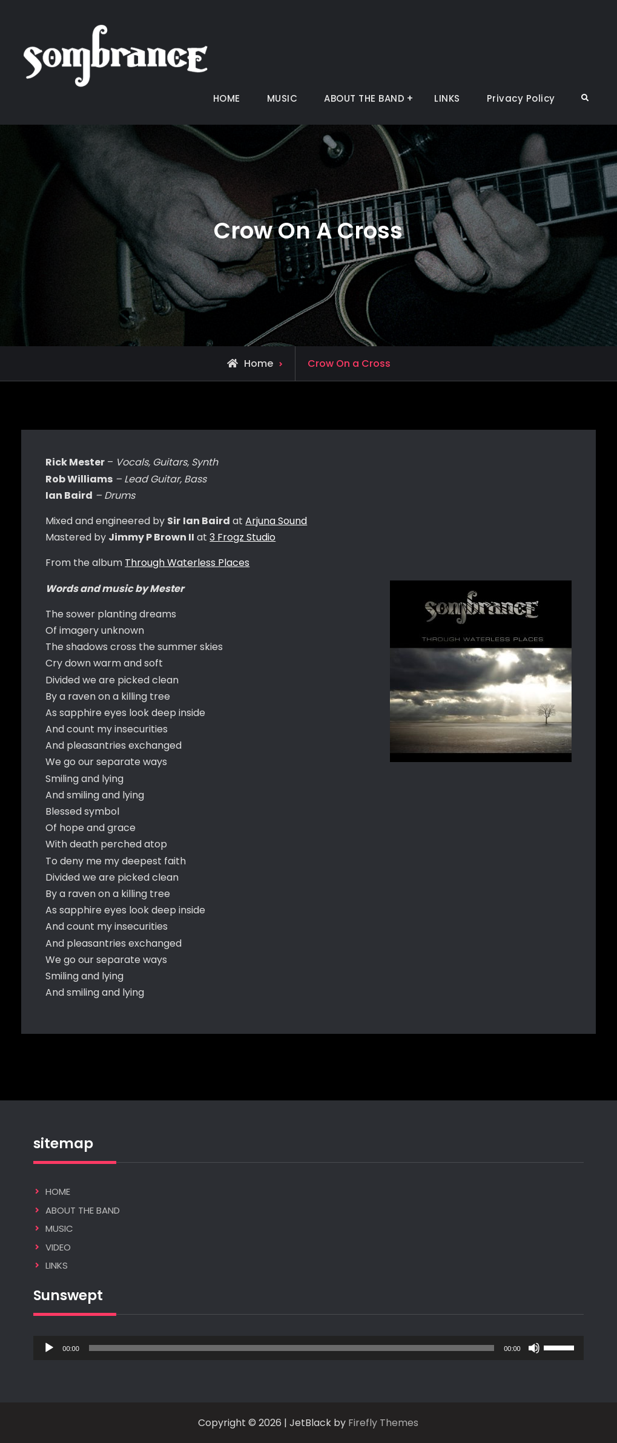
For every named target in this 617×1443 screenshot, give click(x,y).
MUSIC (282, 98)
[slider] (291, 1348)
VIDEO (58, 1247)
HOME (226, 98)
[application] (308, 1348)
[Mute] (534, 1348)
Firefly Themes (383, 1423)
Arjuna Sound (276, 521)
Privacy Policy (521, 98)
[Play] (49, 1348)
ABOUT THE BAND (364, 98)
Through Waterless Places (187, 563)
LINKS (447, 98)
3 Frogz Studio (243, 537)
